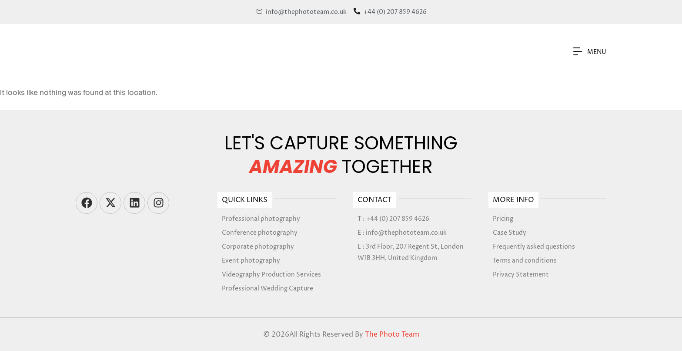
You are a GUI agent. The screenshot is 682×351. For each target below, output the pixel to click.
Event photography (251, 260)
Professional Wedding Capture (267, 288)
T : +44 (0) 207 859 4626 (393, 219)
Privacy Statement (521, 274)
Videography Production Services (271, 274)
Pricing (503, 219)
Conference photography (260, 233)
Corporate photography (258, 247)
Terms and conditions (525, 260)
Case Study (509, 233)
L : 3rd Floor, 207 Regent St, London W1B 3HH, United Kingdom (411, 252)
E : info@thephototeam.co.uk (402, 233)
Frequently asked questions (534, 247)
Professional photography (261, 219)
